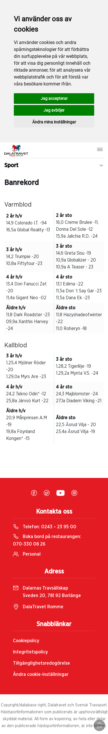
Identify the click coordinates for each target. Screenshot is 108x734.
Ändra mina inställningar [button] (54, 122)
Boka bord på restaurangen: (47, 540)
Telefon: (44, 527)
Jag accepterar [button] (54, 98)
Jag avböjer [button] (54, 110)
